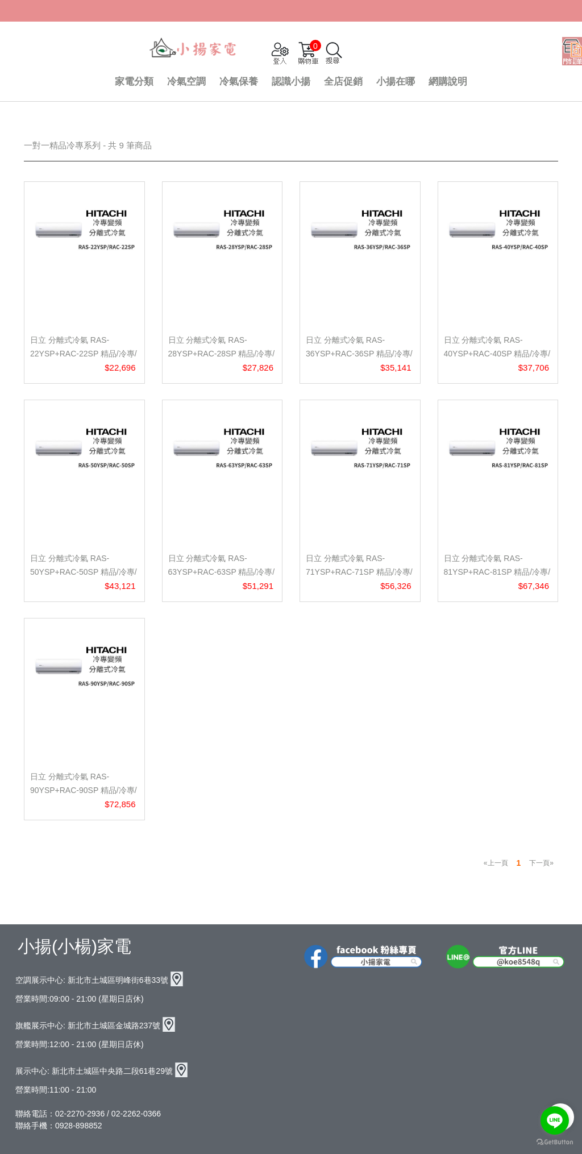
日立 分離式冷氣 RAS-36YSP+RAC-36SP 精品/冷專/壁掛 (359, 353)
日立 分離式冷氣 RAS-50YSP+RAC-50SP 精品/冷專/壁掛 (83, 572)
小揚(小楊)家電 (74, 946)
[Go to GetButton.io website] (555, 1142)
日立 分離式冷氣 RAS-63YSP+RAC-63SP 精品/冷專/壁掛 (221, 572)
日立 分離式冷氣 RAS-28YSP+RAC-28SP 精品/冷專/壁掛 (221, 353)
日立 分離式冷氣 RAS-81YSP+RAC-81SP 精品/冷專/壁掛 (497, 572)
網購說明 (448, 81)
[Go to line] (555, 1120)
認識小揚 (291, 81)
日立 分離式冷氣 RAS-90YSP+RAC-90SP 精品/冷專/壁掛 (83, 790)
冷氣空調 (186, 81)
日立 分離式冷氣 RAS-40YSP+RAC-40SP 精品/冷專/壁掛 (497, 353)
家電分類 (134, 81)
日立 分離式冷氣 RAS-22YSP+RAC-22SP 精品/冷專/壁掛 (83, 353)
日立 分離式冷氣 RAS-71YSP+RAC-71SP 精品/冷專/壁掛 (359, 572)
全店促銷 (343, 81)
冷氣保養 (238, 81)
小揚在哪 (395, 81)
